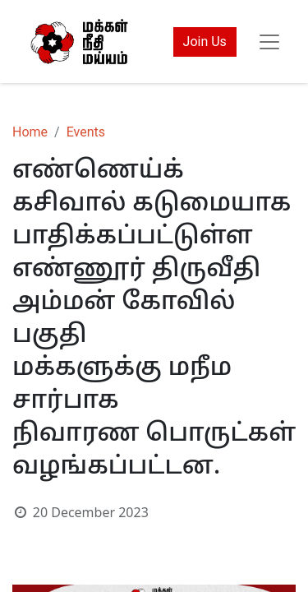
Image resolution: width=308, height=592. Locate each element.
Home (30, 132)
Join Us (205, 41)
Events (86, 132)
